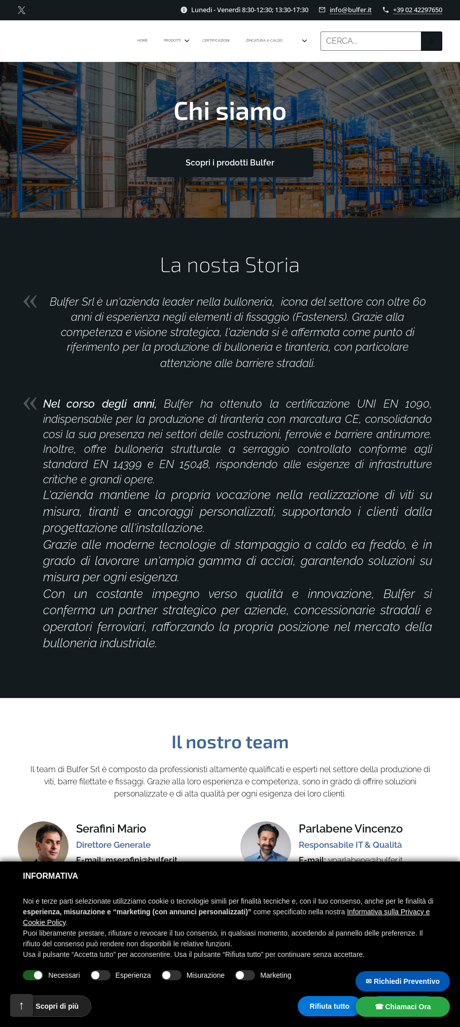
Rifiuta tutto (330, 1006)
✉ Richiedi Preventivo (403, 981)
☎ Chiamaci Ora (403, 1007)
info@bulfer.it (351, 9)
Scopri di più (57, 1006)
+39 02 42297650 (417, 9)
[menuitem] (222, 41)
